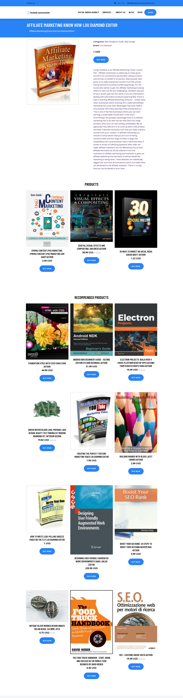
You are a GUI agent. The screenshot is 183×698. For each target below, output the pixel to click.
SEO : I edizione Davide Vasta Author (136, 654)
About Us (120, 12)
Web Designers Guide (114, 41)
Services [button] (107, 12)
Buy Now (101, 59)
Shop (140, 12)
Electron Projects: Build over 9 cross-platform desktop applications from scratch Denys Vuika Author (135, 362)
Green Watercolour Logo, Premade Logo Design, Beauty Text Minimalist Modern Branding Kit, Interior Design (47, 433)
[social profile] (37, 3)
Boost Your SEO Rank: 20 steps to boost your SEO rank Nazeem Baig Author (136, 547)
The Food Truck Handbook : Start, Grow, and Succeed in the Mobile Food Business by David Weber (91, 661)
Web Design (130, 41)
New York (120, 3)
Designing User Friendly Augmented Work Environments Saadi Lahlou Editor (91, 561)
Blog (131, 12)
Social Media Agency (88, 12)
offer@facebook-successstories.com (141, 3)
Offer (150, 12)
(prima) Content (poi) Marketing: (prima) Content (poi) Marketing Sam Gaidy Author (47, 253)
